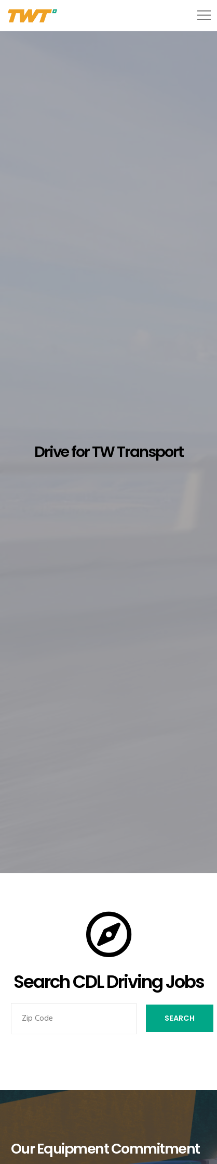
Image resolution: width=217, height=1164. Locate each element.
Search (180, 1018)
